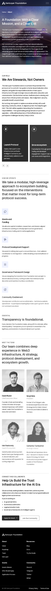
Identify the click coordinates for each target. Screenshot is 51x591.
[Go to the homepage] (12, 534)
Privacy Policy (33, 588)
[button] (47, 3)
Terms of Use (44, 588)
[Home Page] (14, 3)
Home (4, 12)
